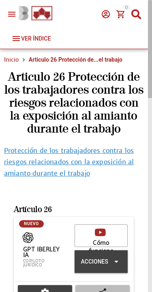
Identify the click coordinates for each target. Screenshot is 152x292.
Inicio (11, 59)
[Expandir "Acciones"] (101, 262)
